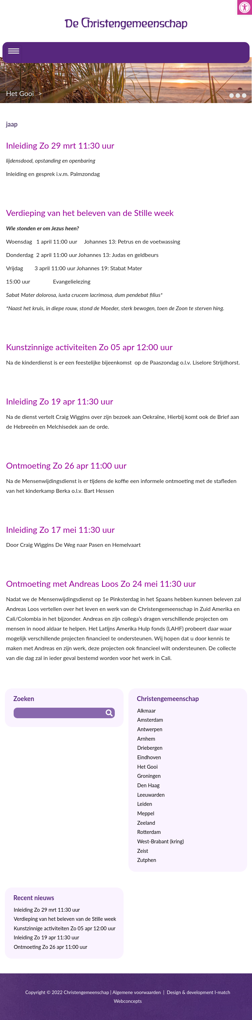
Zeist (142, 851)
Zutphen (146, 860)
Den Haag (148, 785)
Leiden (144, 804)
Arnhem (146, 739)
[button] (244, 7)
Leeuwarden (151, 795)
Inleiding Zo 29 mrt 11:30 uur (60, 145)
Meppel (145, 813)
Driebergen (149, 748)
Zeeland (146, 823)
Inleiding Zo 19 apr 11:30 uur (59, 401)
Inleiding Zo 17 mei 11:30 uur (60, 529)
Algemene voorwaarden (136, 992)
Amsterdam (150, 720)
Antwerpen (149, 729)
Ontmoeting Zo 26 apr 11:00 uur (66, 465)
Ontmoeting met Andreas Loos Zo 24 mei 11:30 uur (101, 583)
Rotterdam (149, 832)
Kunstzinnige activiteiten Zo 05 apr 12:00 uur (89, 347)
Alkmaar (146, 711)
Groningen (149, 776)
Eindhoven (149, 757)
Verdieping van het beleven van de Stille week (90, 213)
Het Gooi (20, 93)
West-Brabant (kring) (160, 841)
